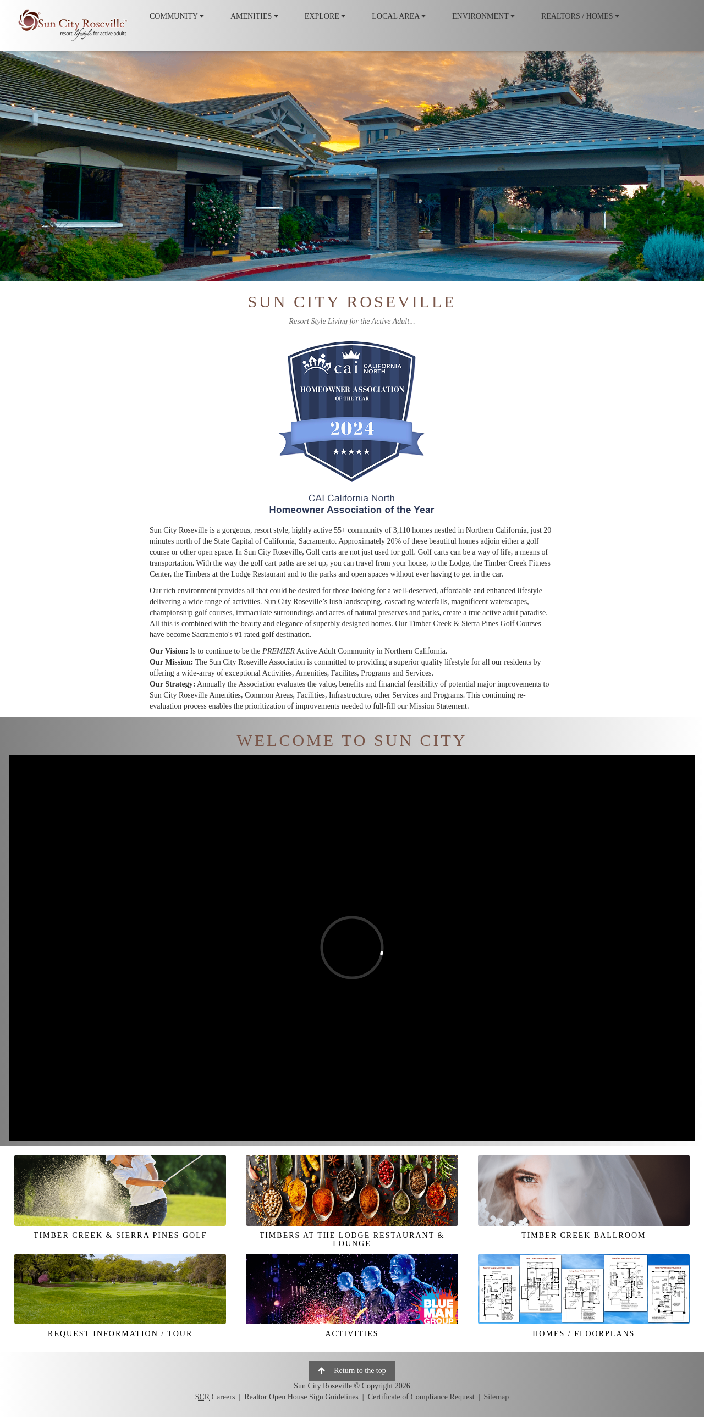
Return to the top (352, 1370)
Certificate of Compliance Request (421, 1397)
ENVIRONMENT (483, 16)
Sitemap (496, 1397)
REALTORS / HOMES (580, 16)
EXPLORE (325, 16)
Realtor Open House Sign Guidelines (301, 1397)
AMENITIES (254, 16)
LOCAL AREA (399, 16)
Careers (215, 1397)
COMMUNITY (177, 16)
